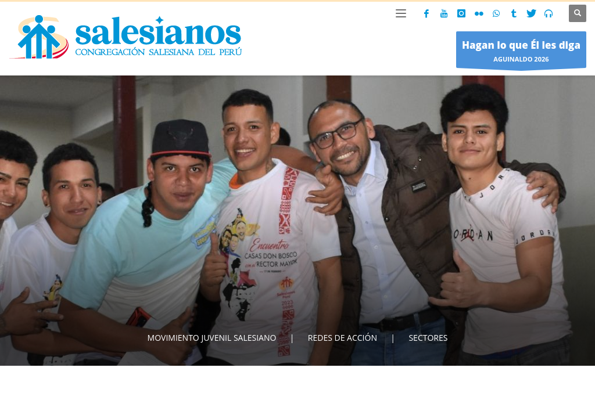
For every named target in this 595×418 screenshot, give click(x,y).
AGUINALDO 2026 (521, 52)
